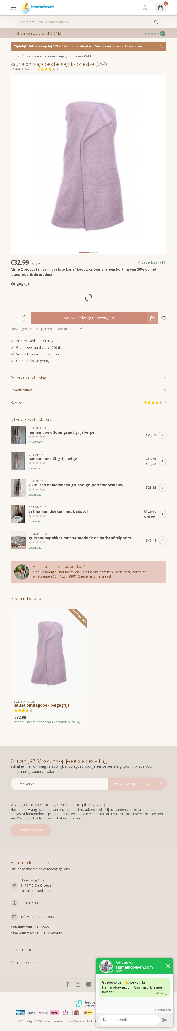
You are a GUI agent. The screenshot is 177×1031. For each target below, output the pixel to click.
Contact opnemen (31, 830)
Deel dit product (70, 329)
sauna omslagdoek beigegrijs (42, 705)
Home (15, 56)
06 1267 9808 (31, 903)
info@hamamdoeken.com (41, 916)
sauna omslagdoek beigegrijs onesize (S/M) (59, 56)
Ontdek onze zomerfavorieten (118, 46)
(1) (58, 69)
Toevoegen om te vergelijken (31, 329)
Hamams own (21, 69)
